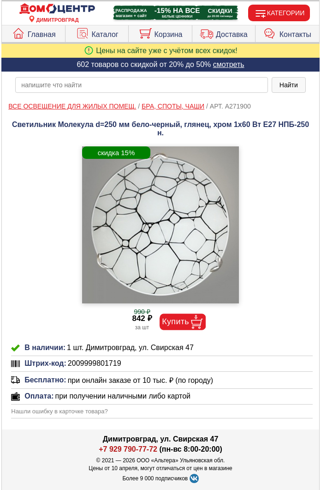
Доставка (224, 32)
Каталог (97, 32)
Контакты (287, 32)
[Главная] (57, 9)
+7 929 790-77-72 (128, 449)
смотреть (228, 64)
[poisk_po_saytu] (141, 85)
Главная (34, 32)
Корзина (160, 32)
